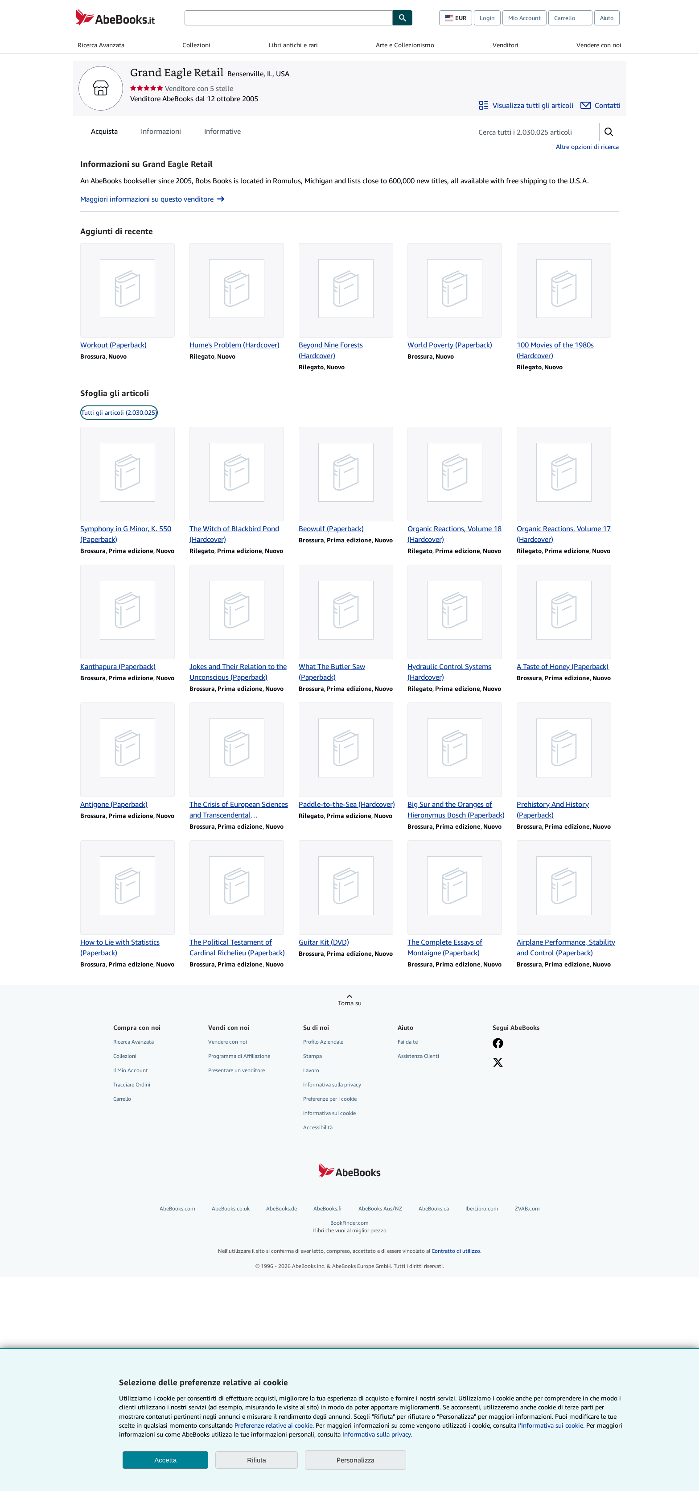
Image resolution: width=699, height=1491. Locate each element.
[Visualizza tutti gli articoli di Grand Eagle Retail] (525, 105)
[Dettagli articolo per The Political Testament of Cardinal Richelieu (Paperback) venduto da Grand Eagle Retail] (240, 899)
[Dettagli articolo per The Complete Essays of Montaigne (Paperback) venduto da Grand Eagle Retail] (458, 899)
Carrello (122, 1098)
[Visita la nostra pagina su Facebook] (498, 1044)
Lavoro (311, 1070)
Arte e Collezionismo (405, 45)
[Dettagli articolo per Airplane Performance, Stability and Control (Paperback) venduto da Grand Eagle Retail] (568, 899)
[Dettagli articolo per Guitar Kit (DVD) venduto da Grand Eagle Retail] (350, 893)
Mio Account (524, 17)
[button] (609, 132)
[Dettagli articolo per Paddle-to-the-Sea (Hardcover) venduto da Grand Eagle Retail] (350, 756)
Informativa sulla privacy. (377, 1434)
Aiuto (607, 17)
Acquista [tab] (104, 133)
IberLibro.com (481, 1208)
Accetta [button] (165, 1460)
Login (487, 17)
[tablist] (165, 131)
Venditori (505, 45)
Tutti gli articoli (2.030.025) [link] (119, 412)
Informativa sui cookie (329, 1113)
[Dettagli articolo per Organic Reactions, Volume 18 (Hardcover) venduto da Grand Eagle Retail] (458, 486)
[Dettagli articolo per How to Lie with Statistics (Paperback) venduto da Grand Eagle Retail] (131, 899)
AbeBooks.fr (327, 1208)
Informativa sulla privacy (332, 1084)
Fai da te (408, 1041)
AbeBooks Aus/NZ (380, 1208)
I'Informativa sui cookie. (551, 1425)
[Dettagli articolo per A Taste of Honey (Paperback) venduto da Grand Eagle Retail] (568, 618)
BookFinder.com (349, 1226)
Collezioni (196, 45)
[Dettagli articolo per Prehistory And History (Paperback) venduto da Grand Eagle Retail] (568, 761)
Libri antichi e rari (293, 45)
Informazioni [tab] (161, 133)
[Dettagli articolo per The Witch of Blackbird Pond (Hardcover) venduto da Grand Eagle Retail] (240, 486)
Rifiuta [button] (256, 1460)
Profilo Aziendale (323, 1041)
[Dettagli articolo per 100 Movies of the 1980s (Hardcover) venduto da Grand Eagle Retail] (568, 302)
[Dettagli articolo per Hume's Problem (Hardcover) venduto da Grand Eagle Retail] (240, 296)
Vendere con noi (598, 45)
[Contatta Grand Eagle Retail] (600, 105)
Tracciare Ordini (131, 1084)
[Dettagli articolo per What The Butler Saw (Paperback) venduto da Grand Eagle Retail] (350, 623)
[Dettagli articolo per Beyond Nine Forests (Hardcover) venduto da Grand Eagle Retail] (350, 302)
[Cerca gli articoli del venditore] (527, 132)
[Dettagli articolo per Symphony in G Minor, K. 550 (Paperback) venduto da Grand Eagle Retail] (131, 486)
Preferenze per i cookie (330, 1098)
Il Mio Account (130, 1070)
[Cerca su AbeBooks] (289, 17)
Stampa (312, 1056)
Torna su (350, 1003)
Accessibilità (318, 1127)
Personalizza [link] (355, 1460)
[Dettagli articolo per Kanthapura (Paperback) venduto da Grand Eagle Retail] (131, 618)
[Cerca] (402, 17)
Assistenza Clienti (418, 1056)
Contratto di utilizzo (456, 1250)
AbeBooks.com (177, 1208)
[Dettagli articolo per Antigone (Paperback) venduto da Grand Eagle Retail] (131, 756)
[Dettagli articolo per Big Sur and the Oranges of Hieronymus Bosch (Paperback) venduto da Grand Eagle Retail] (458, 761)
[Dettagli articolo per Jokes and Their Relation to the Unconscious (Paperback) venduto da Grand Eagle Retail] (240, 623)
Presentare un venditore (236, 1070)
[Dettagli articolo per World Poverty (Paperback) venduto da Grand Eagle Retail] (458, 296)
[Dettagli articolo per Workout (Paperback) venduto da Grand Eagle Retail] (131, 296)
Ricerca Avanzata (101, 45)
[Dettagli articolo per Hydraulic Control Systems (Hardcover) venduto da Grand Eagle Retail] (458, 623)
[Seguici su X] (498, 1063)
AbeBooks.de (281, 1208)
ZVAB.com (527, 1208)
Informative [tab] (222, 133)
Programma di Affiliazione (239, 1056)
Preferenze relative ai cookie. (274, 1425)
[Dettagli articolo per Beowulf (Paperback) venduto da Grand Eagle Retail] (350, 480)
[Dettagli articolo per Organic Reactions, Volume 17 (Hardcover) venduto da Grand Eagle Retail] (568, 486)
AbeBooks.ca (434, 1208)
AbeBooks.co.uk (231, 1208)
